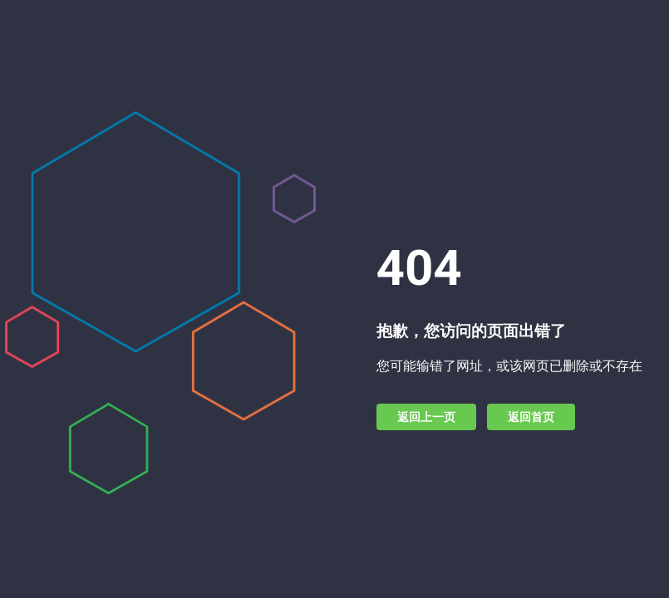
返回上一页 (426, 417)
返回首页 (531, 417)
